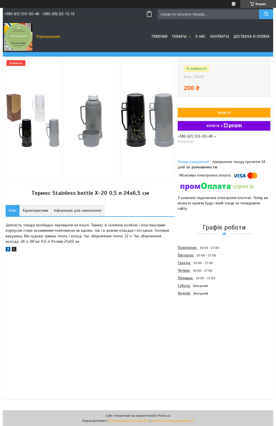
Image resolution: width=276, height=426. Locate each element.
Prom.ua (164, 416)
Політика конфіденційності (173, 421)
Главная (159, 36)
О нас (200, 36)
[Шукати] (266, 14)
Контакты (219, 36)
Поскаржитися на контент (128, 421)
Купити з (224, 125)
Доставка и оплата (251, 36)
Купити (224, 113)
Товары (180, 36)
